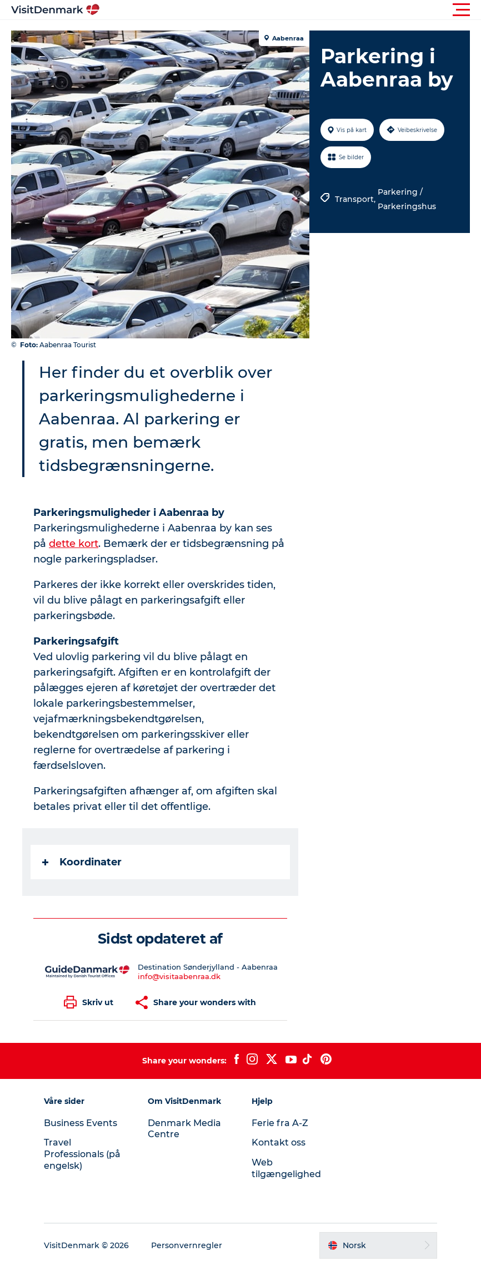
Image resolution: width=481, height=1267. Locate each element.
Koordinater (82, 862)
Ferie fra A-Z (280, 1123)
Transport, (356, 199)
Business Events (80, 1123)
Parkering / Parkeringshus (407, 199)
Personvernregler (186, 1245)
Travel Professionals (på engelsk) (82, 1154)
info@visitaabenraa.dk (179, 976)
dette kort (73, 544)
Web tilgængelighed (286, 1168)
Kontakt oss (278, 1142)
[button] (290, 10)
